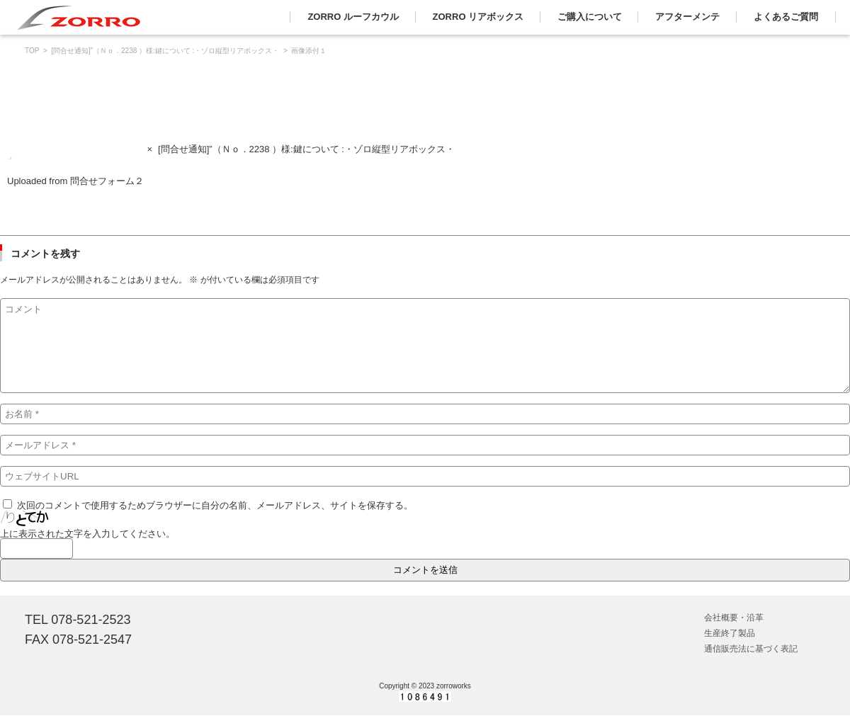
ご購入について (589, 16)
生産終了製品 (729, 633)
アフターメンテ (687, 16)
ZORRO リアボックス (478, 16)
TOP (32, 51)
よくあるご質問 (786, 16)
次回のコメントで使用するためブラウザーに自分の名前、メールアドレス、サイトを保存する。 (215, 505)
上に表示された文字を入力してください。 (87, 533)
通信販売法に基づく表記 (751, 649)
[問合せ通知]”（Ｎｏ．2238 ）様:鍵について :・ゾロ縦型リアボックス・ (165, 51)
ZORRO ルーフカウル (353, 16)
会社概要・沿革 (734, 618)
